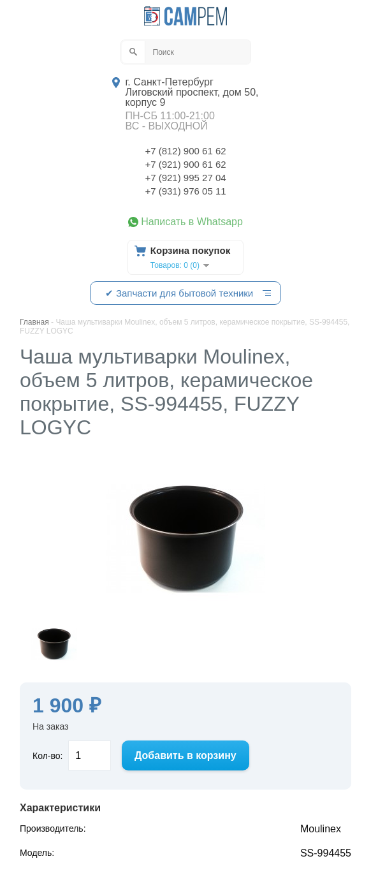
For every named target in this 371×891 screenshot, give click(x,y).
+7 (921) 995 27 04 (185, 177)
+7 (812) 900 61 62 (185, 150)
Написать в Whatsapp (192, 222)
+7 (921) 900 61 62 (185, 164)
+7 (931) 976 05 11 (185, 191)
